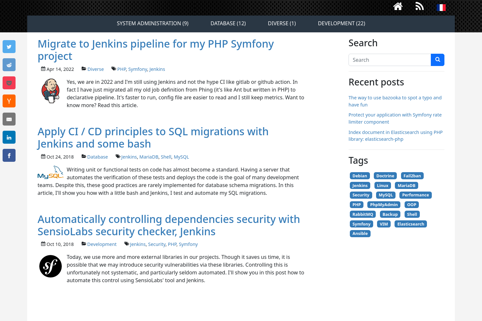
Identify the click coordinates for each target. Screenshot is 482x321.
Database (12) (228, 23)
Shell (166, 157)
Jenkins (157, 69)
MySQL (181, 157)
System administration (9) (153, 23)
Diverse (95, 69)
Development (102, 244)
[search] (437, 60)
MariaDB (148, 157)
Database (97, 157)
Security (156, 244)
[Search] (390, 60)
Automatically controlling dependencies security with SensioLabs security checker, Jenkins (169, 225)
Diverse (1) (282, 23)
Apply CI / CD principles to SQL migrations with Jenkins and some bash (153, 137)
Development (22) (341, 23)
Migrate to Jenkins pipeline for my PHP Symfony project (156, 50)
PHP (121, 69)
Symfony (137, 69)
